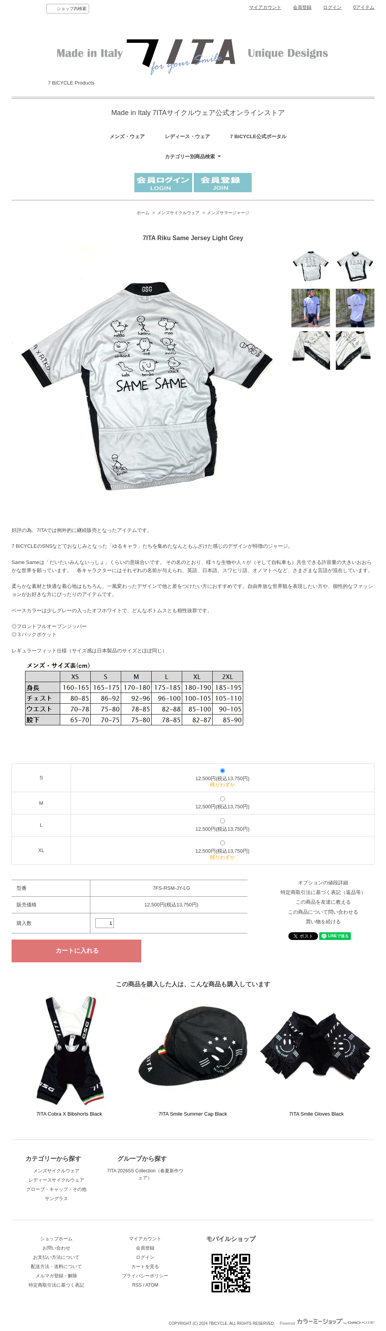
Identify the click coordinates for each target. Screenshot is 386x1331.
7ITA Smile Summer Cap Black (193, 1114)
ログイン (332, 7)
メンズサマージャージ (228, 212)
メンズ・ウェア (127, 136)
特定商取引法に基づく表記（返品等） (323, 892)
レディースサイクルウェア (56, 1180)
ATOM (151, 1285)
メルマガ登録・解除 (56, 1276)
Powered (327, 1323)
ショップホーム (56, 1238)
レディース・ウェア (187, 136)
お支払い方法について (56, 1257)
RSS (137, 1285)
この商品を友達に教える (323, 902)
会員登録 (302, 7)
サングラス (56, 1198)
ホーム (143, 212)
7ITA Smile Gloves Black (316, 1114)
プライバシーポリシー (145, 1276)
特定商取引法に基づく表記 (56, 1285)
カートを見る (145, 1266)
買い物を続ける (323, 922)
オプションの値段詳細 (323, 883)
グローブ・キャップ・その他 (56, 1189)
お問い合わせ (56, 1248)
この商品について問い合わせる (323, 912)
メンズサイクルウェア (178, 212)
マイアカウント (265, 7)
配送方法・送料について (56, 1266)
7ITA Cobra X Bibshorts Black (69, 1114)
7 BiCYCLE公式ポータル (258, 136)
